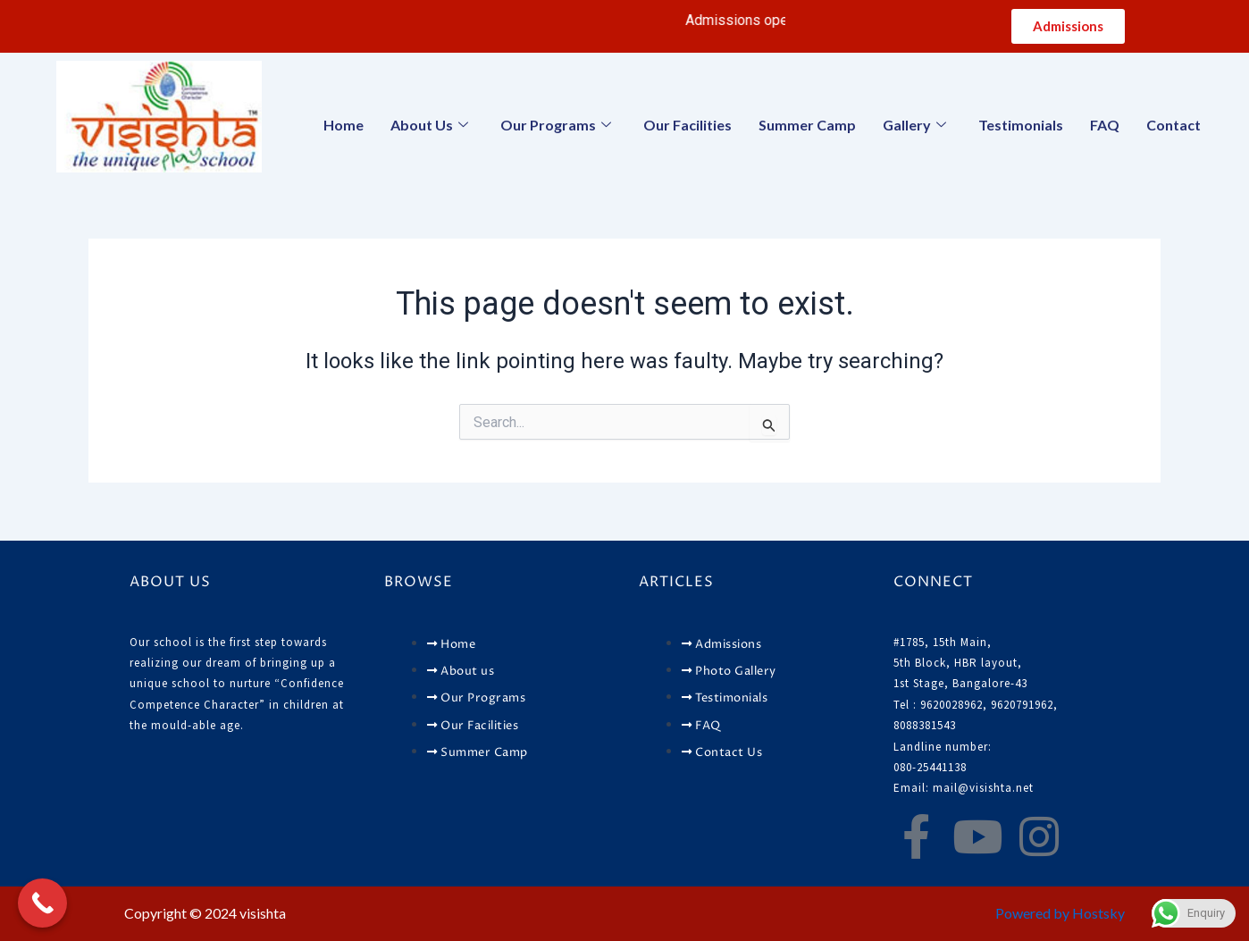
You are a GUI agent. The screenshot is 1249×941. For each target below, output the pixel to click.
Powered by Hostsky (1060, 912)
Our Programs (555, 124)
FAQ (1104, 124)
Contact (1173, 124)
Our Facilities (687, 124)
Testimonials (1020, 124)
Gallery (914, 124)
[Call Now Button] (42, 903)
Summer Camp (807, 124)
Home (343, 124)
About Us (429, 124)
